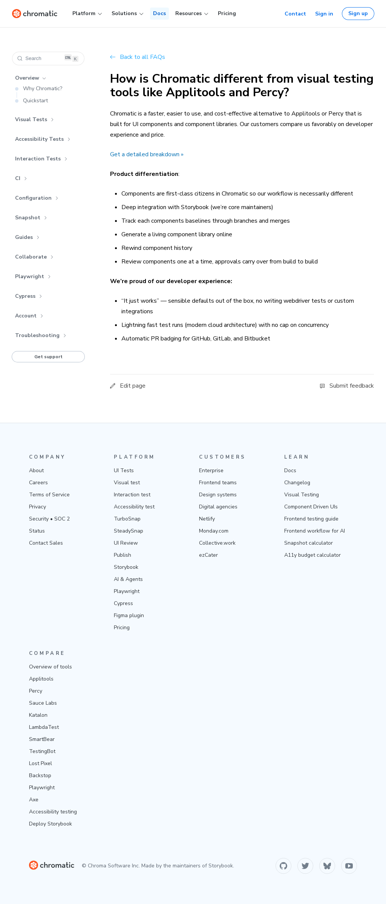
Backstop (40, 775)
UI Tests (124, 470)
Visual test (127, 482)
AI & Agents (128, 579)
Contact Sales (46, 543)
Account (29, 315)
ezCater (208, 555)
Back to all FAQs (137, 57)
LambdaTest (44, 727)
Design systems (218, 494)
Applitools (41, 678)
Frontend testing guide (311, 518)
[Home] (34, 13)
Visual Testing (301, 494)
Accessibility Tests (42, 139)
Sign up (358, 13)
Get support (48, 357)
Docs (159, 13)
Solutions (128, 14)
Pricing (227, 13)
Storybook (126, 567)
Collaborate (34, 256)
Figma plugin (129, 615)
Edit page (128, 386)
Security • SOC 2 (49, 518)
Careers (38, 482)
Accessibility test (134, 506)
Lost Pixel (40, 763)
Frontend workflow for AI (314, 530)
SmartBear (42, 739)
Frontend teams (218, 482)
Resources (191, 14)
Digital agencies (218, 506)
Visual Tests (34, 119)
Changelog (297, 482)
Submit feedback (347, 386)
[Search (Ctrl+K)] (48, 58)
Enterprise (211, 470)
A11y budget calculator (312, 555)
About (36, 470)
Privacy (37, 506)
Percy (35, 691)
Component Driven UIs (311, 506)
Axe (33, 799)
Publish (122, 555)
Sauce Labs (43, 703)
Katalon (38, 715)
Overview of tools (50, 666)
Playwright (33, 276)
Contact (295, 13)
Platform (87, 14)
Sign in (324, 13)
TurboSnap (127, 518)
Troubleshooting (40, 335)
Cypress (28, 296)
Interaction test (132, 494)
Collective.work (217, 543)
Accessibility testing (53, 811)
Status (37, 530)
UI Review (126, 543)
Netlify (207, 518)
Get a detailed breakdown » (147, 154)
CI (21, 178)
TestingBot (42, 751)
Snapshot (31, 217)
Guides (27, 237)
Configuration (36, 198)
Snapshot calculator (308, 543)
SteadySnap (128, 530)
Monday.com (213, 530)
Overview (30, 78)
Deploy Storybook (50, 823)
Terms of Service (49, 494)
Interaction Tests (41, 158)
